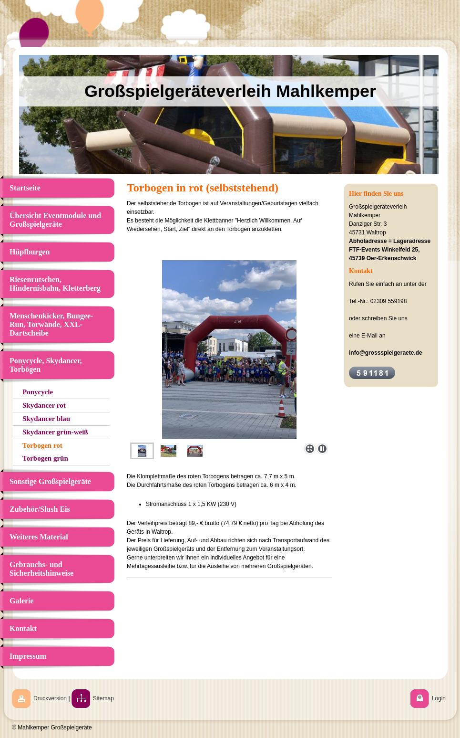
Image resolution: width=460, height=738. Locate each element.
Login (439, 698)
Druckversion (50, 698)
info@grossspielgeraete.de (385, 352)
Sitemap (103, 698)
